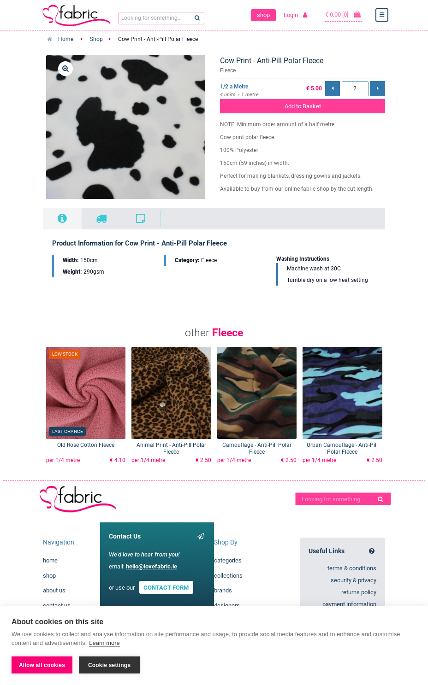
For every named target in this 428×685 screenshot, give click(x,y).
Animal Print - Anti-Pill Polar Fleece (171, 448)
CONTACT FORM (166, 587)
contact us (57, 605)
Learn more (104, 642)
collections (228, 575)
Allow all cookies (42, 665)
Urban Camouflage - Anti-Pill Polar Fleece (342, 448)
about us (54, 590)
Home (65, 39)
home (50, 560)
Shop (96, 39)
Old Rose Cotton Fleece (85, 445)
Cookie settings (109, 665)
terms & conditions (351, 568)
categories (228, 560)
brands (223, 590)
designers (227, 605)
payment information (349, 604)
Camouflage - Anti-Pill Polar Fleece (256, 448)
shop (263, 15)
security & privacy (353, 580)
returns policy (358, 592)
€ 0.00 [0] (343, 14)
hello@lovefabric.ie (151, 566)
